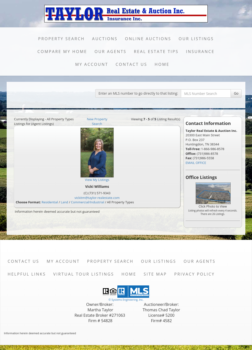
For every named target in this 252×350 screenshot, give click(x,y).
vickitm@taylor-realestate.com (97, 197)
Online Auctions (148, 38)
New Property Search (97, 121)
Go (236, 93)
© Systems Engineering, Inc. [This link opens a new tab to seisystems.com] (126, 299)
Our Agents (110, 51)
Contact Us (131, 64)
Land (64, 202)
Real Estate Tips (156, 51)
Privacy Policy (194, 274)
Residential (50, 202)
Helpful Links (27, 274)
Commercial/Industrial (87, 202)
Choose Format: (28, 202)
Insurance (200, 51)
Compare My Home (62, 51)
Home (162, 64)
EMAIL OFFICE (196, 162)
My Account (91, 64)
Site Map (155, 274)
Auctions (105, 38)
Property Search (61, 38)
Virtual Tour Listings (83, 274)
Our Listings (196, 38)
